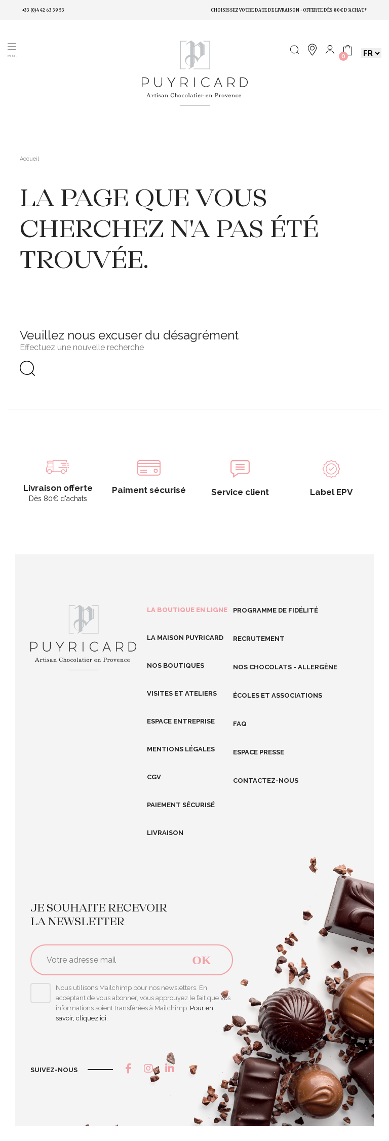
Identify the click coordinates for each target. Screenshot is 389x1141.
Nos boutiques (175, 665)
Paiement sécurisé (181, 805)
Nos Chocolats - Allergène (285, 667)
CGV (154, 777)
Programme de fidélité (275, 610)
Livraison (165, 832)
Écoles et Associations (277, 695)
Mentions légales (181, 749)
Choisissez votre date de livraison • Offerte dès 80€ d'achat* (289, 10)
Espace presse (258, 752)
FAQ (240, 724)
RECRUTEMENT (259, 638)
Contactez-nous (265, 780)
